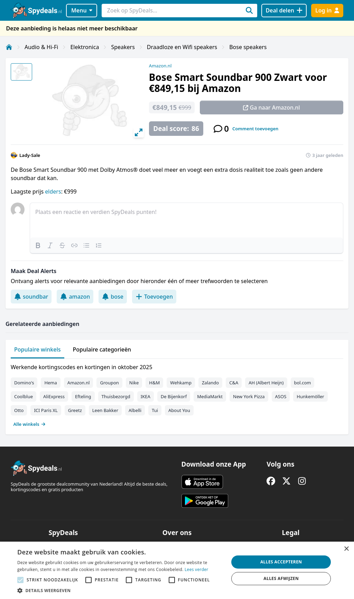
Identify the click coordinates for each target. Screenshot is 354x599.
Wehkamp (181, 383)
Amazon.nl (160, 65)
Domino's (24, 383)
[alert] (177, 570)
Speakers (122, 47)
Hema (50, 383)
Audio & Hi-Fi (41, 47)
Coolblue (23, 396)
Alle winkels (29, 424)
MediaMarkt (210, 396)
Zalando (210, 383)
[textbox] (186, 220)
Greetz (75, 410)
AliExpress (54, 396)
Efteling (83, 396)
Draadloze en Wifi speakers (182, 47)
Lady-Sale (29, 155)
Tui (155, 410)
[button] (120, 590)
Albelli (135, 410)
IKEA (145, 396)
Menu (81, 10)
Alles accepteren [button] (281, 562)
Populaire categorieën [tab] (102, 349)
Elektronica (84, 47)
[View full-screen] (138, 132)
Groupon (109, 383)
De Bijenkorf (174, 396)
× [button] (346, 549)
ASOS (281, 396)
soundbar (31, 296)
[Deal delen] (284, 10)
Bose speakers (248, 47)
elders (53, 191)
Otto (19, 410)
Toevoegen (154, 296)
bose (112, 296)
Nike (134, 383)
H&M (154, 383)
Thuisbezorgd (116, 396)
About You (179, 410)
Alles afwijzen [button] (281, 578)
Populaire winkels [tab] (37, 349)
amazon (75, 296)
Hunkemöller (310, 396)
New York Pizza (249, 396)
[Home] (9, 47)
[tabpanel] (177, 394)
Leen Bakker (105, 410)
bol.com (302, 383)
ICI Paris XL (45, 410)
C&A (233, 383)
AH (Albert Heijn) (266, 383)
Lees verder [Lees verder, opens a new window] (196, 569)
